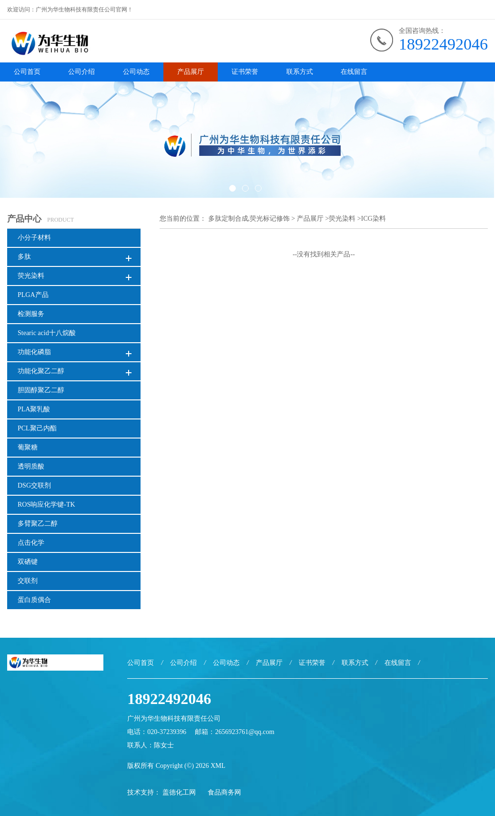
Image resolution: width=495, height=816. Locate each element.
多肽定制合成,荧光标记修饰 (249, 218)
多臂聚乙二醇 (38, 523)
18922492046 (443, 44)
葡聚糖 (28, 447)
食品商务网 (224, 792)
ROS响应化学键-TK (46, 504)
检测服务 (31, 313)
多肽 (24, 256)
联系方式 (299, 71)
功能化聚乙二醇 (41, 371)
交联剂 (28, 580)
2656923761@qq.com (244, 731)
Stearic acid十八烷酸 (47, 333)
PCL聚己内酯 (37, 428)
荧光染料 (31, 275)
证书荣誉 (245, 71)
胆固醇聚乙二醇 (41, 390)
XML (218, 765)
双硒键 (28, 561)
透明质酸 (31, 466)
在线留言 (354, 71)
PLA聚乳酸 (34, 409)
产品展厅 (190, 71)
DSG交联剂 (34, 485)
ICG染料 (373, 218)
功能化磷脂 (34, 352)
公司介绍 (81, 71)
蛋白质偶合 (34, 599)
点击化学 (31, 542)
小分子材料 (34, 237)
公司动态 (136, 71)
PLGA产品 (33, 294)
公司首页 (27, 71)
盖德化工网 (179, 792)
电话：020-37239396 (156, 731)
